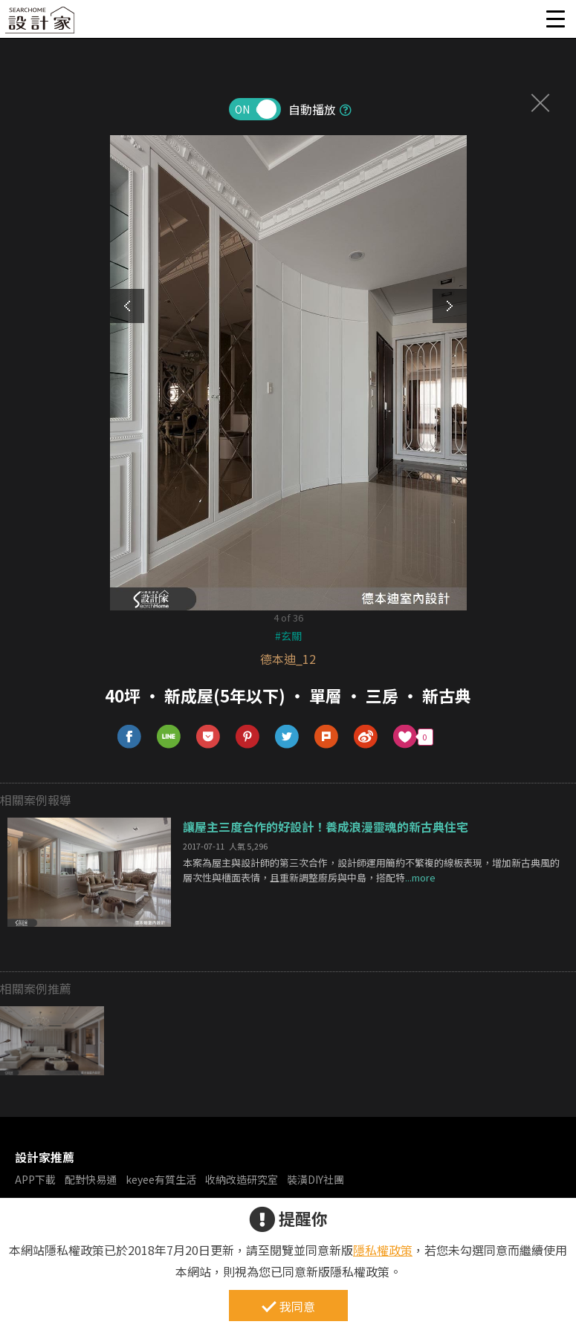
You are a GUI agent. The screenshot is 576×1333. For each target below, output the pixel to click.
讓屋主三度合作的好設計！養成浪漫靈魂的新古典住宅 (325, 826)
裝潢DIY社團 (315, 1179)
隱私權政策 (382, 1250)
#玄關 (288, 635)
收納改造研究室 (241, 1179)
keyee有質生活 (161, 1179)
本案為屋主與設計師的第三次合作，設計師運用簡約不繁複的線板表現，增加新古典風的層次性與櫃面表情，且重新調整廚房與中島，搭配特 (371, 870)
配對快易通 (91, 1179)
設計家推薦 (44, 1157)
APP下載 (35, 1179)
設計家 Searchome (41, 24)
